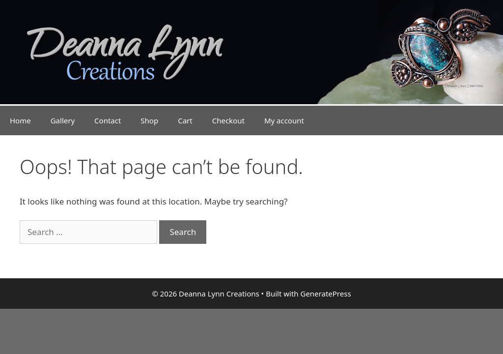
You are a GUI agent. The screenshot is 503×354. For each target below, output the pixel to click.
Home (20, 120)
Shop (149, 120)
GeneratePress (325, 293)
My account (284, 120)
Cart (185, 120)
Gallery (63, 120)
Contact (107, 120)
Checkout (228, 120)
